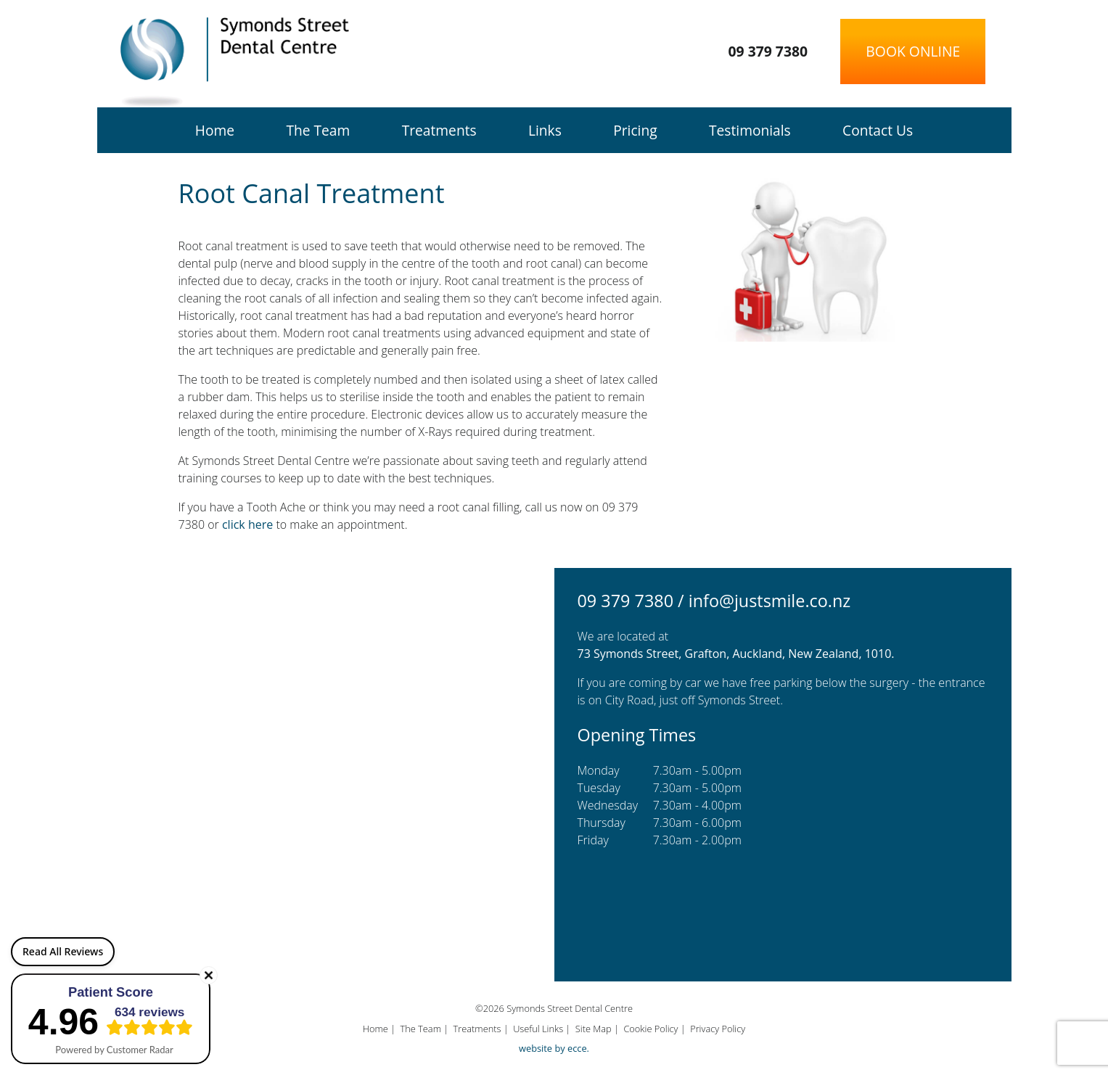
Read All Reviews (62, 951)
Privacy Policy (717, 1028)
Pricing (635, 130)
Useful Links (538, 1028)
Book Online (913, 51)
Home (214, 130)
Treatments (439, 130)
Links (545, 130)
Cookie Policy (650, 1028)
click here (247, 524)
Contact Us (877, 130)
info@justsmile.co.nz (770, 600)
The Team (318, 130)
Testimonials (750, 130)
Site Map (593, 1028)
